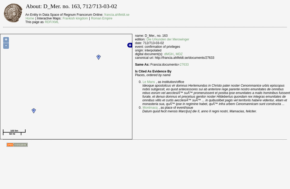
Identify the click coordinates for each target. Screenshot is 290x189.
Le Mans (149, 82)
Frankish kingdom (75, 18)
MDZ (179, 54)
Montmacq (150, 107)
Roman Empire (101, 18)
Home (30, 18)
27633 (184, 64)
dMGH (168, 54)
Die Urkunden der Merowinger (168, 39)
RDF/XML (52, 22)
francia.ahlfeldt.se (116, 15)
